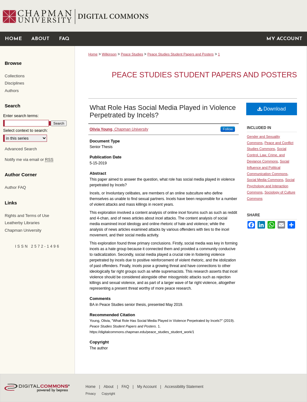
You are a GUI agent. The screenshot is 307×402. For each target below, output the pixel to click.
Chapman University (23, 230)
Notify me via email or (29, 159)
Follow (228, 129)
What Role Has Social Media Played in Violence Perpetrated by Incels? (163, 111)
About (109, 386)
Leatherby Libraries (22, 222)
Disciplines (14, 83)
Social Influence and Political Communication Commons (268, 167)
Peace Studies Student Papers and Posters (180, 54)
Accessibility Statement (184, 386)
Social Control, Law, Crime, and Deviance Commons (266, 155)
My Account (147, 386)
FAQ (126, 386)
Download (272, 108)
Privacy (91, 393)
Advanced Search (21, 149)
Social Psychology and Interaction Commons (270, 186)
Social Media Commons (265, 180)
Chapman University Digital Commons (190, 16)
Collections (15, 76)
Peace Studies (132, 54)
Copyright (108, 393)
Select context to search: (25, 130)
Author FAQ (15, 187)
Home (92, 54)
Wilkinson (109, 54)
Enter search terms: (21, 115)
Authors (12, 90)
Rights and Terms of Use (27, 215)
